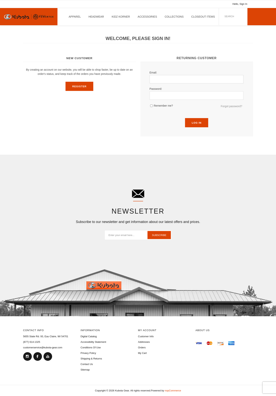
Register (79, 86)
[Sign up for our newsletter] (138, 235)
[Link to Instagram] (255, 4)
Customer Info (146, 336)
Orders (142, 347)
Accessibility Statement (93, 341)
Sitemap (85, 369)
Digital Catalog (89, 336)
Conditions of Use (91, 347)
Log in (196, 122)
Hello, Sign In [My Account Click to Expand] (240, 3)
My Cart (142, 353)
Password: (156, 88)
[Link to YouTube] (266, 4)
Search (239, 15)
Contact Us (87, 364)
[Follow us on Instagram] (27, 356)
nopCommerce (173, 390)
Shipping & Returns (91, 358)
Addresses (144, 341)
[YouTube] (47, 356)
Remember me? (163, 105)
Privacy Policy (88, 353)
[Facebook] (37, 356)
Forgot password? (231, 106)
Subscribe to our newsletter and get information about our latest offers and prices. (138, 222)
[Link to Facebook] (261, 4)
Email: (153, 72)
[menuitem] (52, 336)
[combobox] (227, 16)
